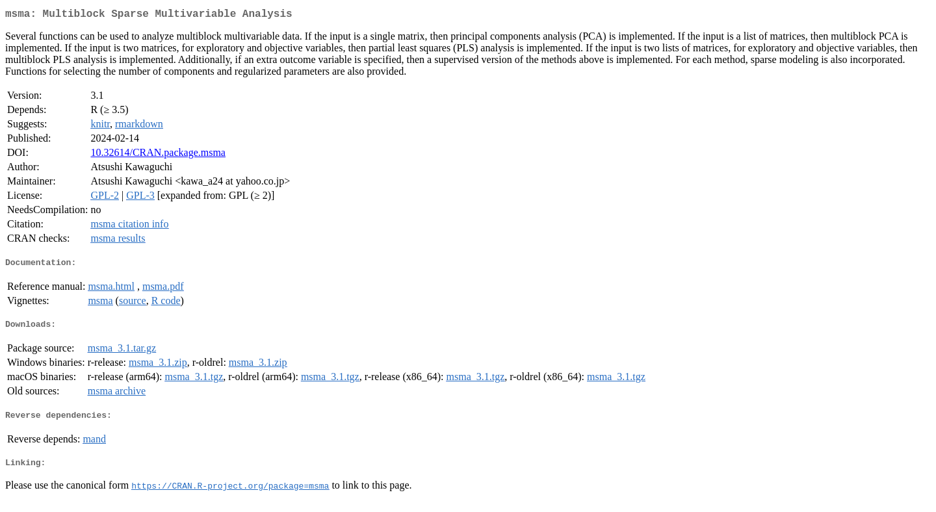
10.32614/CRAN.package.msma (158, 154)
